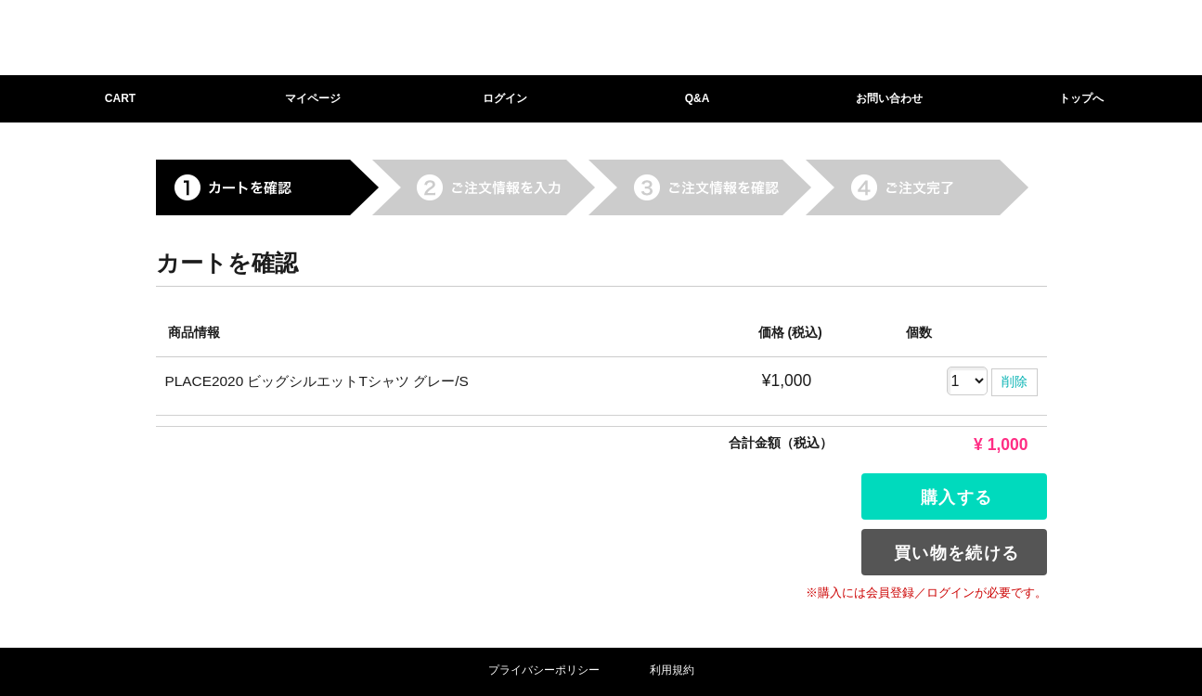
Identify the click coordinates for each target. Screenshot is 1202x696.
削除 (1015, 381)
